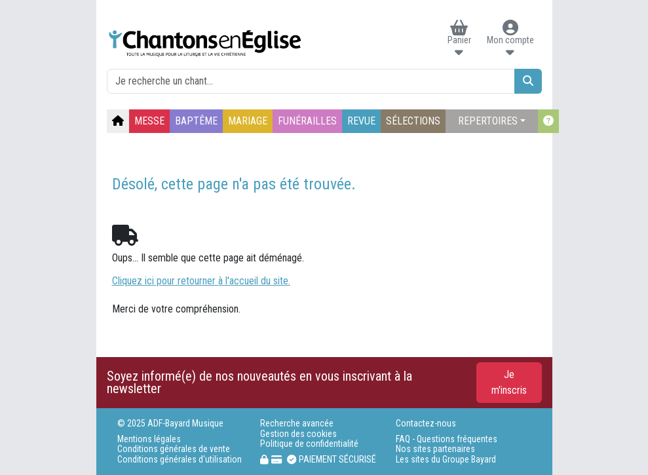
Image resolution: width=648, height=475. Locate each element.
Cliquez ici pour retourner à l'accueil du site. (201, 281)
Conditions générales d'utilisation (179, 460)
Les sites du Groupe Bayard (446, 460)
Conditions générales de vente (173, 449)
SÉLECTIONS (413, 121)
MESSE (149, 121)
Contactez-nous (426, 423)
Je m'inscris (509, 382)
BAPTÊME (196, 121)
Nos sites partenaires (435, 449)
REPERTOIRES (488, 121)
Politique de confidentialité (309, 444)
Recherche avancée (297, 423)
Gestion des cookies (298, 434)
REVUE (361, 121)
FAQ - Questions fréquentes (446, 439)
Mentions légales (149, 439)
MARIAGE (247, 121)
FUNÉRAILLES (307, 121)
